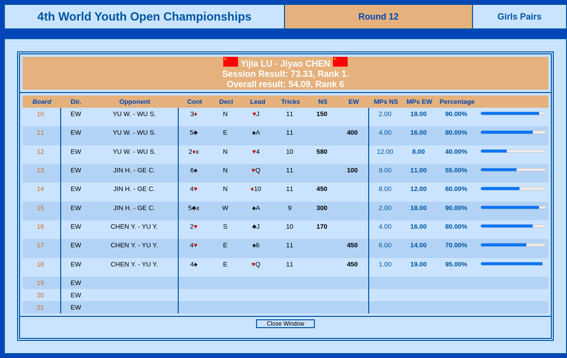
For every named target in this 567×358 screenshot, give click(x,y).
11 (41, 132)
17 (41, 245)
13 (41, 170)
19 (41, 282)
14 (41, 188)
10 (41, 114)
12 (41, 151)
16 (41, 226)
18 (41, 264)
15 (41, 208)
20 (41, 295)
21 (41, 307)
